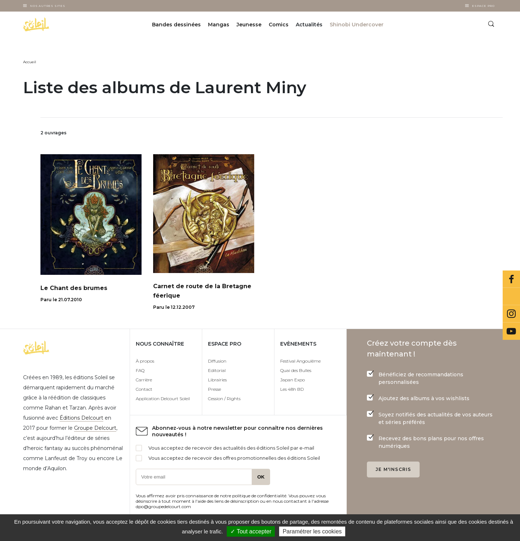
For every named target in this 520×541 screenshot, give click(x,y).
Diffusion (217, 361)
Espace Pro (483, 6)
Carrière (144, 379)
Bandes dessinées (176, 24)
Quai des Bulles (295, 370)
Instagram (511, 314)
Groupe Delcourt (95, 428)
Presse (214, 389)
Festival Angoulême (300, 361)
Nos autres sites (47, 6)
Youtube (511, 331)
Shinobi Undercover (357, 24)
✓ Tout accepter (250, 531)
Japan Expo (292, 379)
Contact (144, 389)
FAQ (140, 370)
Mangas (218, 24)
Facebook (511, 279)
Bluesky (511, 296)
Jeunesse (249, 24)
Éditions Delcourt (81, 418)
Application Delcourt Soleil (163, 398)
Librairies (217, 379)
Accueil (29, 62)
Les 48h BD (292, 389)
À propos (145, 361)
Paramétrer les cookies (312, 531)
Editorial (217, 370)
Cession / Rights (224, 398)
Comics (279, 24)
